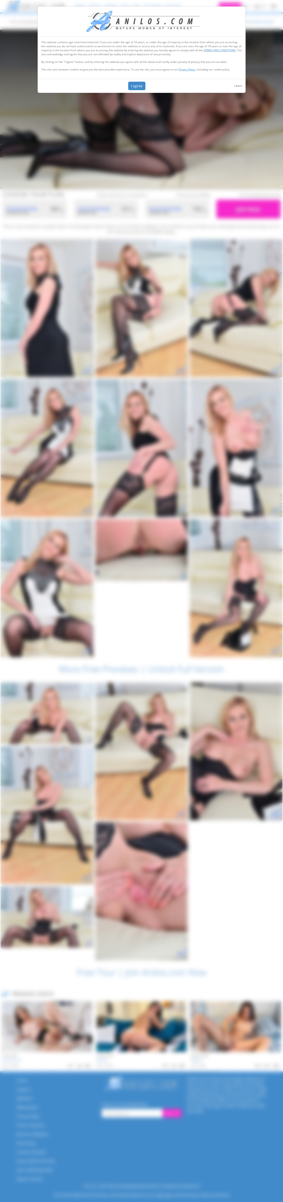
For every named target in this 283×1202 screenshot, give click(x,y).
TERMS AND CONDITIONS (219, 50)
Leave (238, 86)
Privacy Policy (187, 69)
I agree (137, 85)
